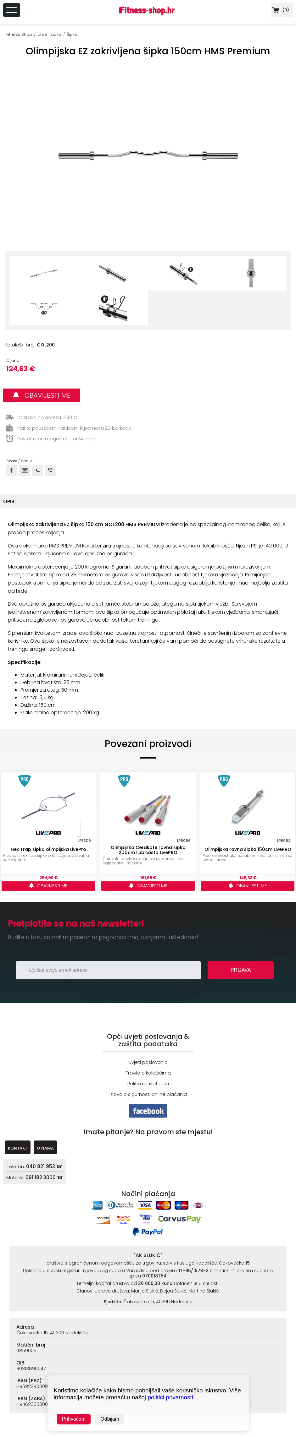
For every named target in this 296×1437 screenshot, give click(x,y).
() (280, 10)
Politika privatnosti (148, 1083)
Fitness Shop (19, 34)
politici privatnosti (170, 1397)
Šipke (72, 34)
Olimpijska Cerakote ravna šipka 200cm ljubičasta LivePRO (148, 850)
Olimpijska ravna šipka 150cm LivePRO (247, 849)
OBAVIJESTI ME (41, 395)
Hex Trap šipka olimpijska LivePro (48, 849)
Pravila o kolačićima (148, 1073)
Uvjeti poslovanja (148, 1062)
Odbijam (109, 1419)
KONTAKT (17, 1148)
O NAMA (45, 1148)
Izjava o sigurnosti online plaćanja (148, 1094)
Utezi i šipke (49, 34)
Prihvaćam (74, 1419)
